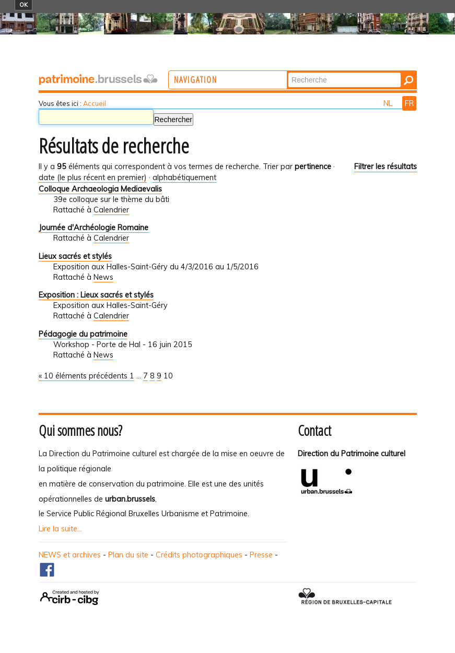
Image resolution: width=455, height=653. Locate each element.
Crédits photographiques (199, 555)
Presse (261, 555)
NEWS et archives (70, 555)
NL (388, 103)
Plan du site (128, 555)
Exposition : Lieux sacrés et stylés (96, 295)
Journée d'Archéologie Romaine (93, 227)
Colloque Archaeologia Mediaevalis (100, 189)
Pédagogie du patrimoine (83, 334)
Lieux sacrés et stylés (75, 256)
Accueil (94, 103)
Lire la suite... (60, 528)
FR (409, 103)
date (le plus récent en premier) (93, 177)
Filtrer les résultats (385, 166)
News (103, 277)
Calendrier (111, 210)
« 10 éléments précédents (84, 376)
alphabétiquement (184, 177)
